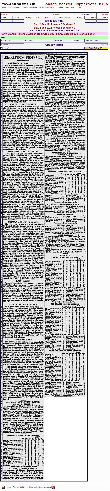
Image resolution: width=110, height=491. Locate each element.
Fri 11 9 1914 (42, 18)
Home (3, 7)
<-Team (16, 18)
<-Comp (28, 18)
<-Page (4, 14)
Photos (25, 7)
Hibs (66, 7)
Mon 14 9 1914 (65, 18)
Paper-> (104, 45)
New (72, 7)
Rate (42, 7)
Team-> (93, 18)
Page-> (105, 14)
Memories (34, 7)
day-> (105, 18)
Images (17, 7)
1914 (57, 14)
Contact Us (17, 487)
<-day (3, 18)
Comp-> (80, 18)
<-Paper (4, 45)
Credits (26, 487)
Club (10, 7)
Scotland (59, 7)
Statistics (50, 7)
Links (79, 7)
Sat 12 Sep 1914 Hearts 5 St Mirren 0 (54, 24)
